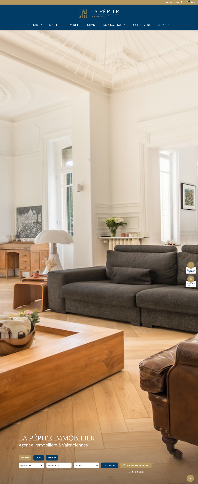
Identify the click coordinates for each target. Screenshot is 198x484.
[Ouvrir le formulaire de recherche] (109, 468)
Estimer (52, 460)
